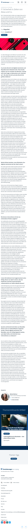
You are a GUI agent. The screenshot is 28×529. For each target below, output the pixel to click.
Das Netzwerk (4, 485)
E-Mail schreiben (14, 399)
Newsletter (3, 496)
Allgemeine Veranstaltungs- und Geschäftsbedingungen (13, 512)
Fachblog (3, 488)
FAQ (2, 506)
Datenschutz (3, 517)
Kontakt (2, 509)
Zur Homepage (7, 2)
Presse (2, 498)
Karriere (3, 504)
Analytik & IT (8, 32)
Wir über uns (4, 501)
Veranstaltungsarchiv (5, 493)
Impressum (3, 514)
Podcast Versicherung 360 (6, 490)
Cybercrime (4, 35)
